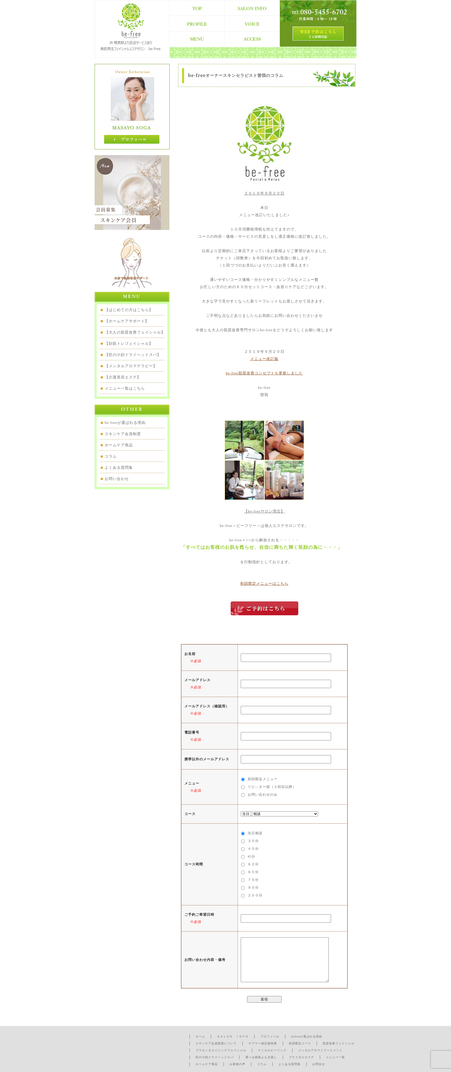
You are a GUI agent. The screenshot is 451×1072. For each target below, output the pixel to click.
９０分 (253, 888)
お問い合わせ (117, 479)
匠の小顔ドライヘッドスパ (215, 1057)
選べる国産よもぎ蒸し (261, 1057)
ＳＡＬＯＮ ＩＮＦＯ (233, 1036)
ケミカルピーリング (272, 1050)
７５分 (253, 880)
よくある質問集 (119, 467)
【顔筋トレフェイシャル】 (129, 343)
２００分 (255, 895)
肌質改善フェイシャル (338, 1043)
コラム (111, 456)
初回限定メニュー (263, 779)
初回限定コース (300, 1043)
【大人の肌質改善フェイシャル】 (135, 332)
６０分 (253, 864)
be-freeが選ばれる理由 (125, 422)
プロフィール (269, 1036)
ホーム (200, 1036)
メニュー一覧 (335, 1057)
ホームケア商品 (119, 445)
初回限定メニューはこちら (264, 583)
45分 (251, 856)
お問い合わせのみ (263, 795)
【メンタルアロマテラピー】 (131, 366)
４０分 (253, 849)
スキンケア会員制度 (123, 434)
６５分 (253, 872)
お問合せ (318, 1064)
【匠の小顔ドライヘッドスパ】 (133, 355)
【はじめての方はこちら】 (129, 310)
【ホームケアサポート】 (127, 321)
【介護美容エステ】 (123, 377)
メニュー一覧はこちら (125, 388)
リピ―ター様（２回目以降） (272, 787)
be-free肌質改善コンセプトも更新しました (264, 373)
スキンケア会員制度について (216, 1043)
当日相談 (255, 833)
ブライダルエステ (301, 1057)
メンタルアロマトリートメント (320, 1050)
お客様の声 (237, 1064)
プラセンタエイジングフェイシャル (221, 1050)
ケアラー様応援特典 (263, 1043)
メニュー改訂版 (264, 359)
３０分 (253, 841)
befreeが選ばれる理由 (306, 1036)
